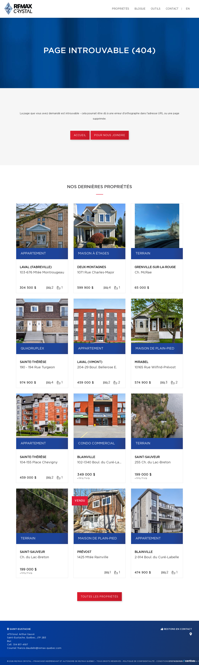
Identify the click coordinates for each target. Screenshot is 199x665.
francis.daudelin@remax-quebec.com (39, 648)
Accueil (80, 135)
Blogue (139, 9)
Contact (172, 9)
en (188, 9)
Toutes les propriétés (99, 597)
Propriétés (120, 9)
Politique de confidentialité (139, 661)
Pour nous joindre (109, 135)
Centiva (189, 661)
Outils (155, 9)
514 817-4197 (20, 645)
